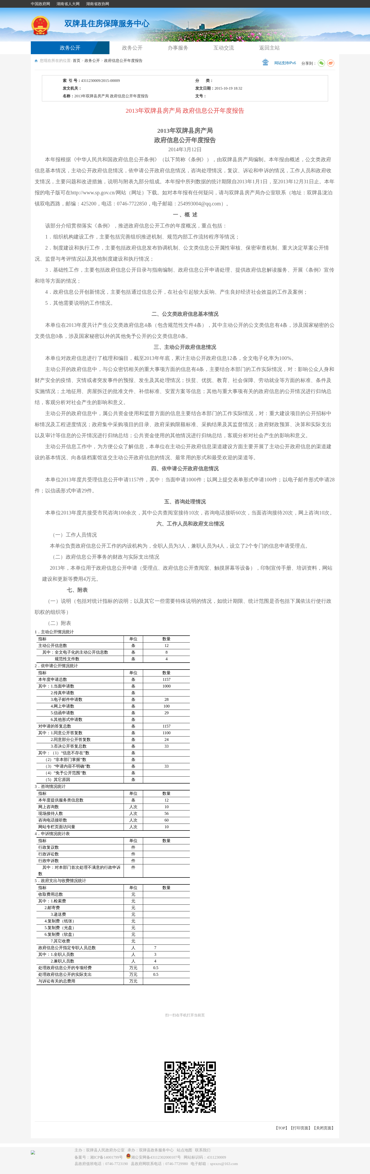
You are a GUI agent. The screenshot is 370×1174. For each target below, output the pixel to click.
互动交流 (224, 48)
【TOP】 (281, 1128)
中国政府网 (40, 4)
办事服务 (178, 48)
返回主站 (269, 48)
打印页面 (300, 1128)
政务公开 (70, 48)
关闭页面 (323, 1128)
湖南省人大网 (68, 4)
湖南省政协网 (97, 4)
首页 (76, 61)
